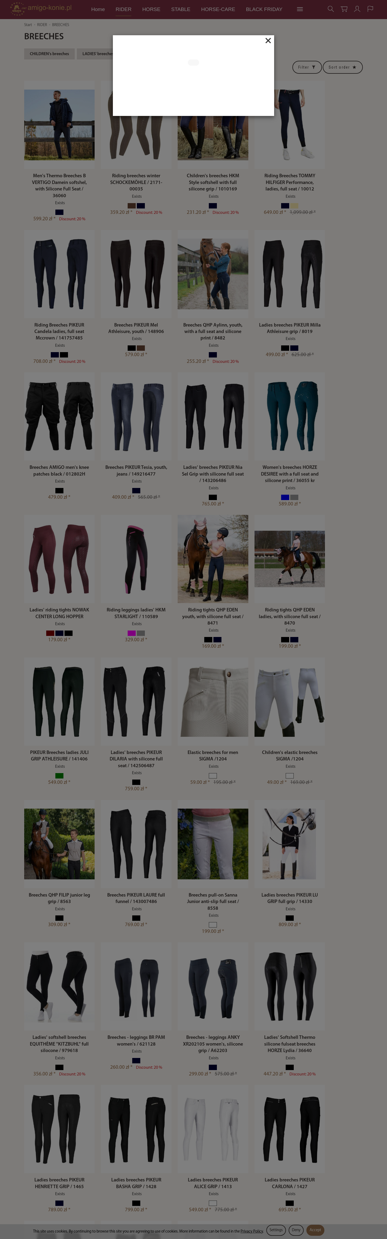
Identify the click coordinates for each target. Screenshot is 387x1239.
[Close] (268, 40)
